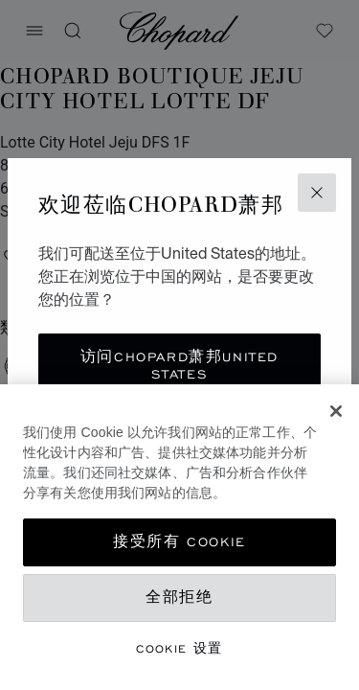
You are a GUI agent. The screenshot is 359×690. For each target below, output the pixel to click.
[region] (179, 537)
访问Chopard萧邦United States (179, 365)
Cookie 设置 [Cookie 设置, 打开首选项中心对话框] (179, 648)
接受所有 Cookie (179, 542)
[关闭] (336, 411)
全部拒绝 (179, 597)
